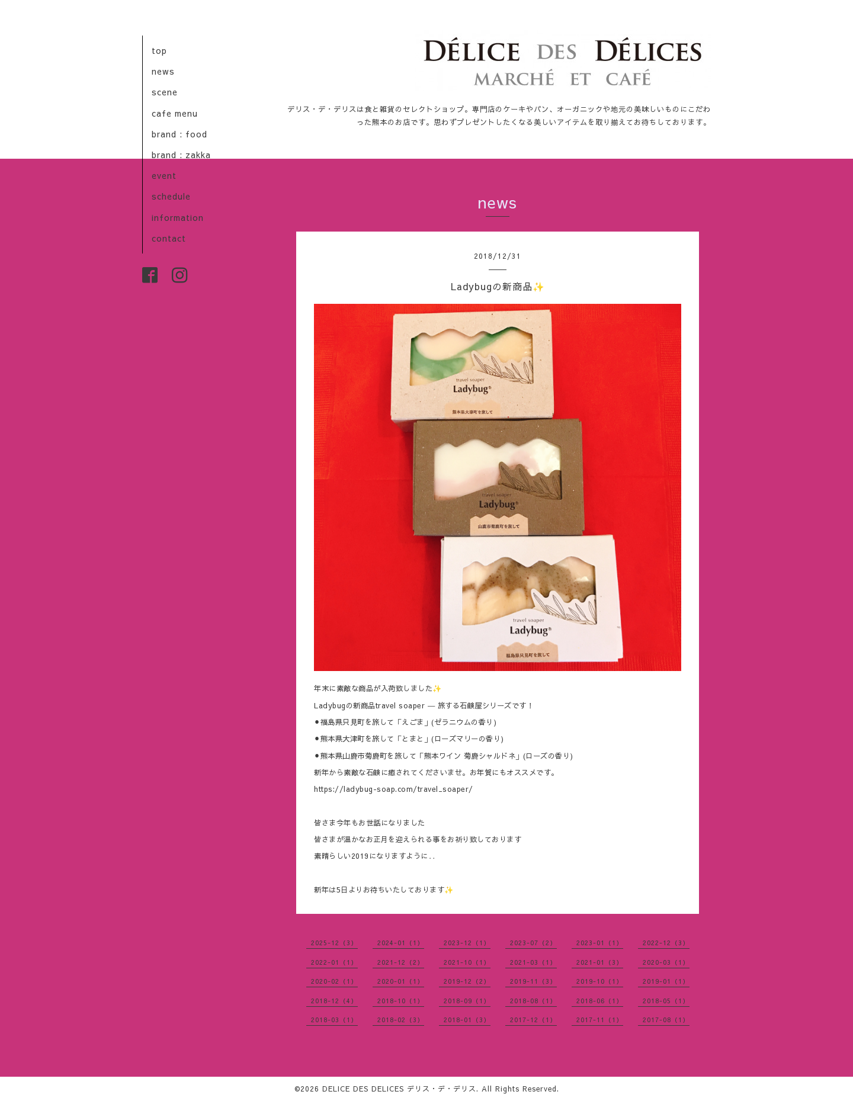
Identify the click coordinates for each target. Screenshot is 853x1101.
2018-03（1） (334, 1019)
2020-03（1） (666, 962)
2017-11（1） (599, 1019)
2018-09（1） (467, 1000)
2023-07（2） (533, 942)
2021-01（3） (599, 962)
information (178, 217)
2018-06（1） (599, 1000)
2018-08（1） (533, 1000)
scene (165, 92)
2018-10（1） (400, 1000)
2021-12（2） (400, 962)
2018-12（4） (334, 1000)
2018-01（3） (467, 1019)
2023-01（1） (599, 942)
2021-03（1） (533, 962)
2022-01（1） (334, 962)
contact (169, 238)
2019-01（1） (666, 981)
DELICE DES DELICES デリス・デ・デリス (399, 1088)
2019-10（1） (599, 981)
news (163, 71)
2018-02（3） (400, 1019)
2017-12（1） (533, 1019)
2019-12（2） (467, 981)
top (159, 50)
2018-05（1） (666, 1000)
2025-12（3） (334, 942)
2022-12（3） (666, 942)
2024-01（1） (400, 942)
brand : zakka (181, 155)
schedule (171, 196)
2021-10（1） (467, 962)
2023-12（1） (467, 942)
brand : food (179, 134)
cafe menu (175, 113)
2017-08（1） (666, 1019)
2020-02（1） (334, 981)
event (164, 175)
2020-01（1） (400, 981)
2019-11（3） (533, 981)
